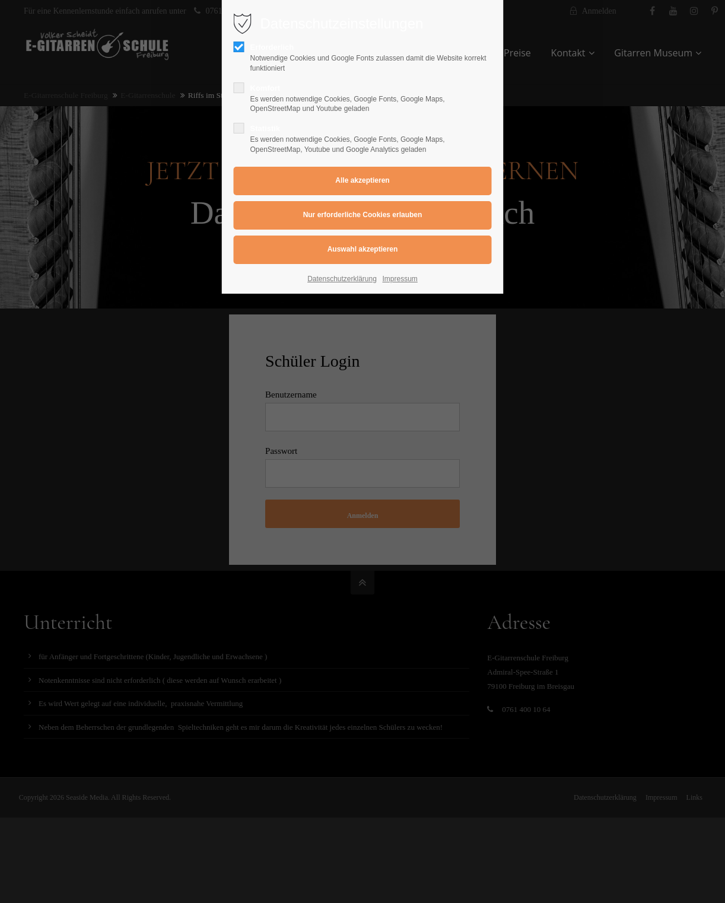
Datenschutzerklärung (342, 279)
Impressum (400, 279)
